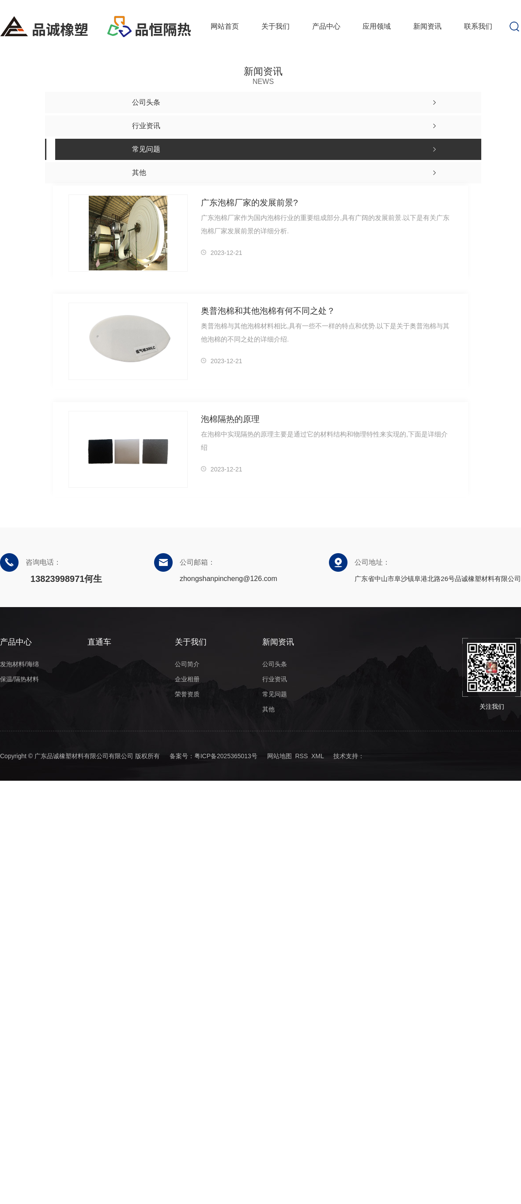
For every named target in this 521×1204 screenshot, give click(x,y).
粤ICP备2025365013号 (225, 756)
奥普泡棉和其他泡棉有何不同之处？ (268, 310)
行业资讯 (274, 679)
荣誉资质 (187, 694)
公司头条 (274, 664)
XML (317, 756)
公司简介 (187, 664)
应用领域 (376, 26)
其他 (268, 709)
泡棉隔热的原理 (230, 419)
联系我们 (478, 26)
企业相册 (187, 679)
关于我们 (275, 26)
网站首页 (225, 26)
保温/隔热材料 (19, 679)
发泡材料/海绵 (19, 664)
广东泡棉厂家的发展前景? (249, 202)
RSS (301, 756)
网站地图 (279, 756)
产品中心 (326, 26)
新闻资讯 (427, 26)
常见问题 (274, 694)
